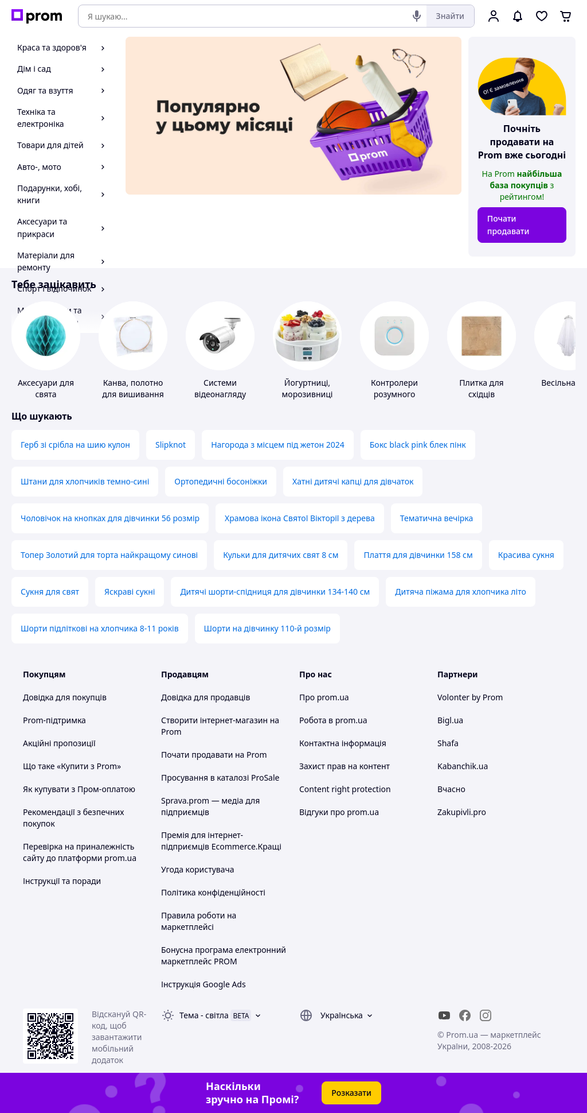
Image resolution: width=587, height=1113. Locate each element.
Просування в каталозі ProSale (220, 777)
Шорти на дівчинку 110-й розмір (267, 628)
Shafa (448, 743)
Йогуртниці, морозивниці (307, 388)
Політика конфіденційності (213, 892)
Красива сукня (526, 554)
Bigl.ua (450, 720)
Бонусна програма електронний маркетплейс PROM (223, 955)
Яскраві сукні (129, 591)
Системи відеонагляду (220, 388)
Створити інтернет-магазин (214, 720)
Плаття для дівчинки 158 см (417, 554)
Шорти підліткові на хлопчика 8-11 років (100, 628)
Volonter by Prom (470, 697)
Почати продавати (508, 224)
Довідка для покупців (65, 697)
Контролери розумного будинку (394, 394)
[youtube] (444, 1015)
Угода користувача (197, 869)
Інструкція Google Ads (203, 984)
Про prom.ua (324, 697)
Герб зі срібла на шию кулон (75, 444)
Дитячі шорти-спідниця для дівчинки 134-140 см (275, 591)
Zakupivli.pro (461, 811)
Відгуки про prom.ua (339, 811)
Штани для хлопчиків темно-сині (85, 481)
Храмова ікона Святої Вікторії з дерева (300, 518)
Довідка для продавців (205, 697)
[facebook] (465, 1015)
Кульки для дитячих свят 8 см (280, 554)
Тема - (204, 1015)
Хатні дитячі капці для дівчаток (352, 481)
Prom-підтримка (54, 720)
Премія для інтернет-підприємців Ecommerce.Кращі (221, 840)
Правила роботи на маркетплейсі (198, 921)
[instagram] (485, 1015)
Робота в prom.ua (333, 720)
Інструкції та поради (62, 880)
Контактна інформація (342, 743)
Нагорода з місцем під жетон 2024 (278, 444)
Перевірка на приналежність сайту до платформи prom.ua (79, 852)
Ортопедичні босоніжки (220, 481)
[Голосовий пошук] (416, 16)
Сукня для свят (50, 591)
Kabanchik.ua (462, 766)
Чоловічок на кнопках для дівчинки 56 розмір (110, 518)
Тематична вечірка (436, 518)
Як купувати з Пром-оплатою (79, 789)
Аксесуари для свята (46, 388)
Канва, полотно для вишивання (133, 388)
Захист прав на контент (344, 766)
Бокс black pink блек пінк (418, 444)
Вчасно (451, 789)
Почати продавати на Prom (214, 754)
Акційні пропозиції (59, 743)
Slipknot (170, 444)
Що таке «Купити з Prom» (72, 766)
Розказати (351, 1092)
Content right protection (345, 789)
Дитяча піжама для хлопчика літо (460, 591)
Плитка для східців (481, 388)
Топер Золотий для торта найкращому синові (109, 554)
